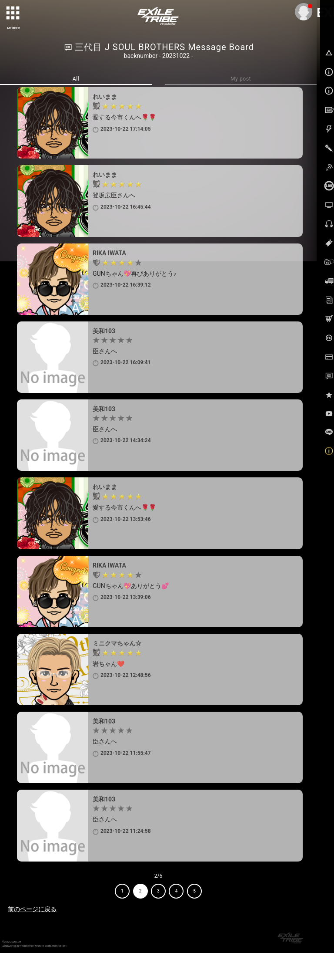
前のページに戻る (32, 909)
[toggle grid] (13, 13)
